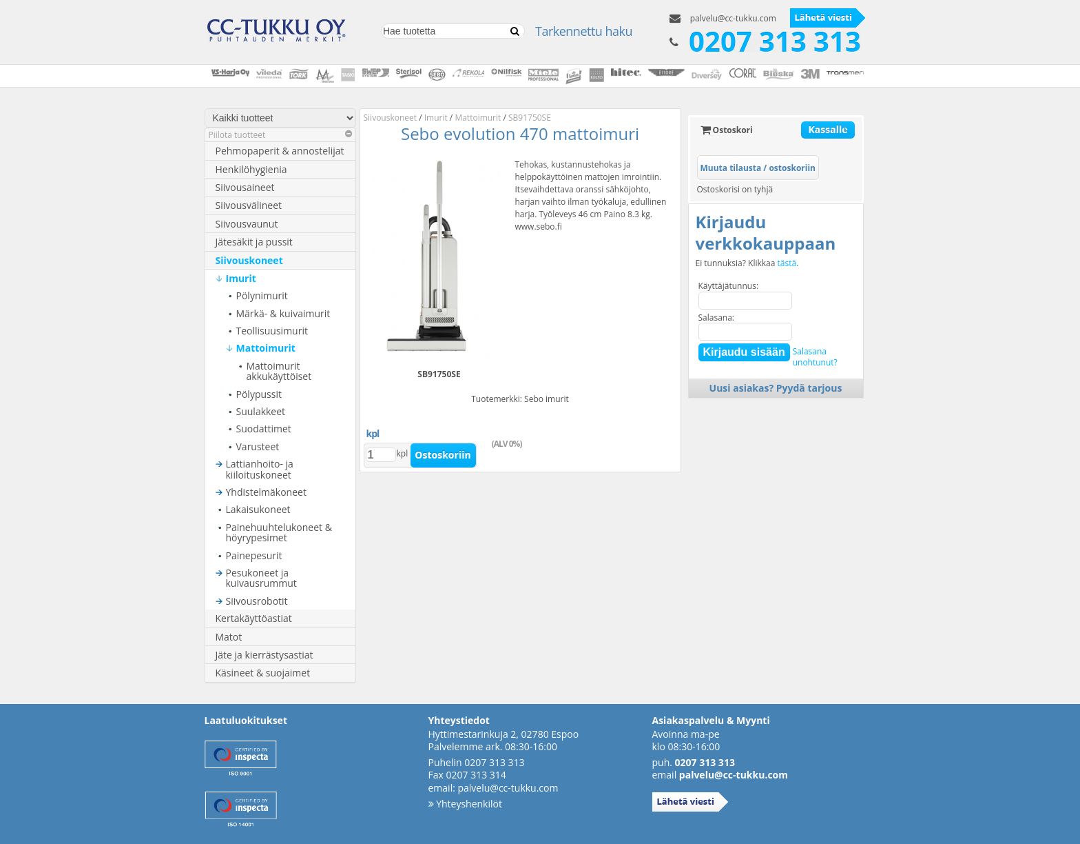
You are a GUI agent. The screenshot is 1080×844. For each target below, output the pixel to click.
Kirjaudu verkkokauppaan (766, 232)
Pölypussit (259, 394)
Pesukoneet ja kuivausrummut (261, 578)
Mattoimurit (265, 348)
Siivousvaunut (247, 224)
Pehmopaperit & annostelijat (280, 150)
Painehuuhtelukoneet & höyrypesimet (279, 532)
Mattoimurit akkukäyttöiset (279, 371)
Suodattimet (263, 428)
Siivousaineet (245, 187)
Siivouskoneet (249, 260)
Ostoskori (726, 130)
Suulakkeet (261, 411)
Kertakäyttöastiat (254, 618)
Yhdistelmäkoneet (266, 492)
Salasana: (716, 317)
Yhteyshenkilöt (465, 803)
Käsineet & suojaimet (263, 672)
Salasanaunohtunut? (815, 356)
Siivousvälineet (249, 205)
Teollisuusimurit (272, 330)
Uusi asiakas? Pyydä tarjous (775, 387)
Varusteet (258, 446)
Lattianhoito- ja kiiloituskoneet (259, 469)
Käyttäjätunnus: (728, 286)
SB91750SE (529, 117)
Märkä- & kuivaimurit (283, 313)
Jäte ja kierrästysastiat (264, 655)
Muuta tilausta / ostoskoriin (758, 168)
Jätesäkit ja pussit (254, 242)
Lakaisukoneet (258, 509)
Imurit (241, 278)
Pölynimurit (262, 295)
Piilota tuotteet (280, 135)
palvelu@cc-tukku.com (733, 18)
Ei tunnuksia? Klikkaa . (747, 263)
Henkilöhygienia (251, 169)
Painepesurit (254, 555)
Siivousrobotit (257, 601)
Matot (229, 637)
